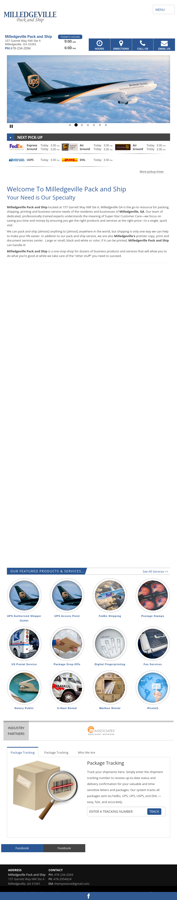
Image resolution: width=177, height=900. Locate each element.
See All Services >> (155, 571)
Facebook (22, 848)
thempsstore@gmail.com (71, 884)
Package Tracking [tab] (23, 752)
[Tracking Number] (118, 811)
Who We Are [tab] (86, 752)
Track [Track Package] (154, 811)
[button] (88, 158)
